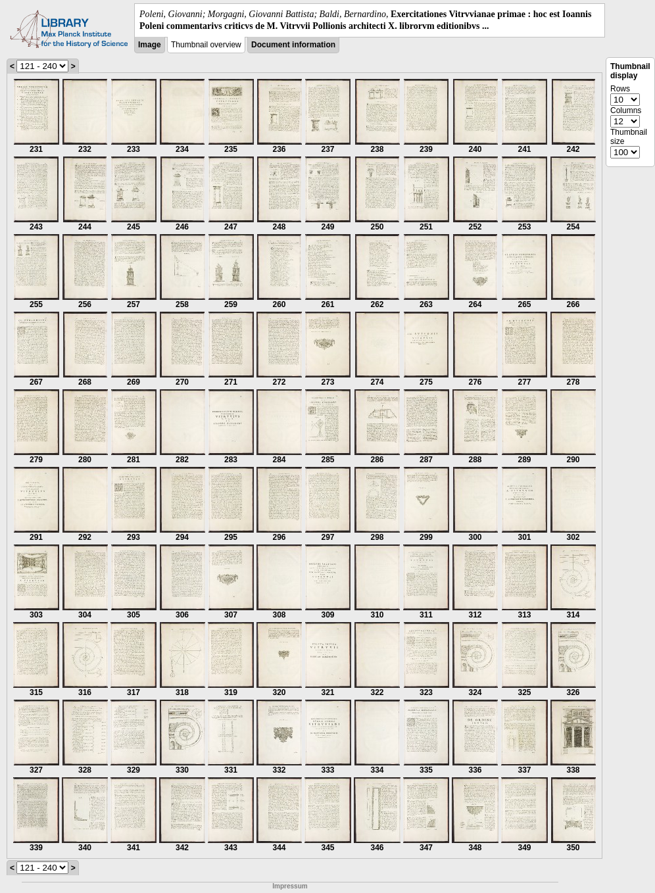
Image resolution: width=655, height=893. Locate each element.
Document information (293, 44)
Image (149, 44)
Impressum (289, 886)
